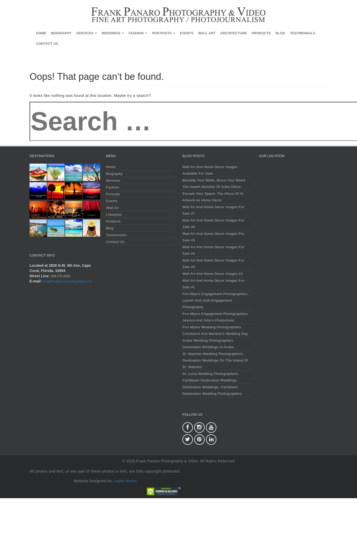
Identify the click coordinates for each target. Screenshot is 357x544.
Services (86, 33)
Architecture (233, 33)
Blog (280, 33)
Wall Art (206, 33)
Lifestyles (114, 215)
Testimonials (302, 33)
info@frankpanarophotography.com (67, 281)
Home (41, 33)
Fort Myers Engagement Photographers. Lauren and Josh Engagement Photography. (215, 300)
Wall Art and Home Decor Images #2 (212, 274)
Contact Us (47, 44)
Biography (61, 33)
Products (261, 33)
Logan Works (125, 481)
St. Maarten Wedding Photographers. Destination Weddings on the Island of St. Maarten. (215, 360)
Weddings (113, 33)
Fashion (138, 33)
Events (186, 33)
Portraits (163, 33)
